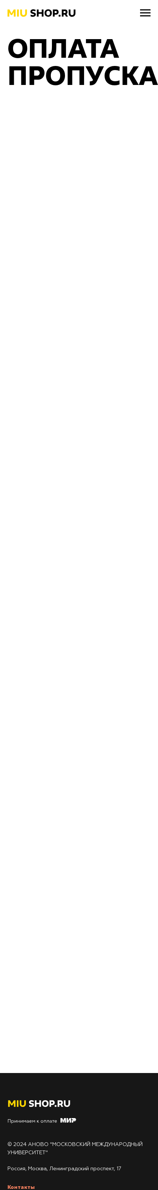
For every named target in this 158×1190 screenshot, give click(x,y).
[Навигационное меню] (145, 13)
